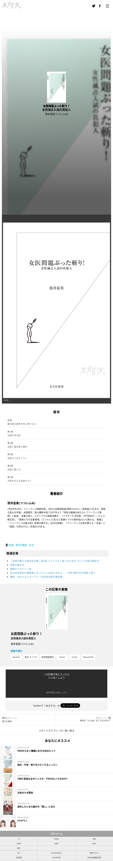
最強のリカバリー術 (20, 568)
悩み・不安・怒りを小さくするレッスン (37, 764)
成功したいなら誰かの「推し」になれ (36, 806)
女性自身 (19, 857)
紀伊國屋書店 (47, 656)
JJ (18, 839)
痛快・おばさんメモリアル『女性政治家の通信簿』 (37, 576)
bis (19, 853)
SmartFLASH (56, 857)
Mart (94, 843)
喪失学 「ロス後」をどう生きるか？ (95, 720)
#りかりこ (22, 820)
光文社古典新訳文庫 (94, 857)
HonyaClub (88, 656)
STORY (19, 843)
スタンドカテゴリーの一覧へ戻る (56, 730)
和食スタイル (94, 853)
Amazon (16, 656)
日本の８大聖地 (25, 792)
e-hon (74, 656)
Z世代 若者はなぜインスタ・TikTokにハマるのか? (42, 778)
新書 (11, 545)
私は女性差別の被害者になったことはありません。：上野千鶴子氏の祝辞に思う (53, 572)
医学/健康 (21, 545)
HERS (56, 843)
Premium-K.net (56, 853)
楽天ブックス (31, 656)
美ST (18, 848)
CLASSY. (56, 839)
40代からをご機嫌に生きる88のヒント (36, 750)
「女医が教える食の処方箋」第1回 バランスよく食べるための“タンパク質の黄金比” (55, 560)
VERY (94, 839)
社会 (31, 545)
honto (62, 656)
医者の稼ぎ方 (17, 564)
